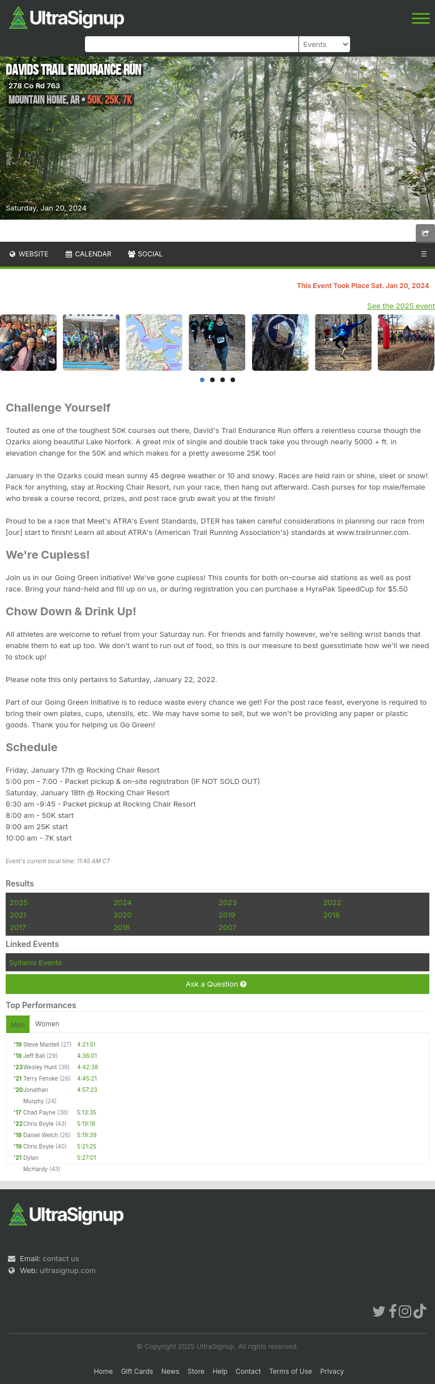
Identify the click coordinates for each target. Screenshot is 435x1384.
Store (195, 1371)
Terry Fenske (40, 1078)
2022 (332, 902)
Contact (248, 1371)
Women (47, 1023)
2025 (19, 902)
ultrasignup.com (68, 1270)
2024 (122, 902)
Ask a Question (216, 984)
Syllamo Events (35, 962)
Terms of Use (290, 1371)
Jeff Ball (34, 1055)
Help (219, 1371)
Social (145, 254)
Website (28, 254)
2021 (18, 914)
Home (103, 1371)
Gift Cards (137, 1371)
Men (18, 1025)
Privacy (332, 1371)
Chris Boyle (38, 1123)
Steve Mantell (41, 1044)
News (170, 1371)
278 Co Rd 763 (34, 85)
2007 (227, 927)
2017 (18, 927)
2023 (228, 902)
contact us (60, 1258)
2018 (331, 914)
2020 (122, 914)
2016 (121, 927)
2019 (227, 914)
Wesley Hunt (40, 1067)
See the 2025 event (401, 305)
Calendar (88, 254)
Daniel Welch (40, 1135)
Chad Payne (39, 1112)
